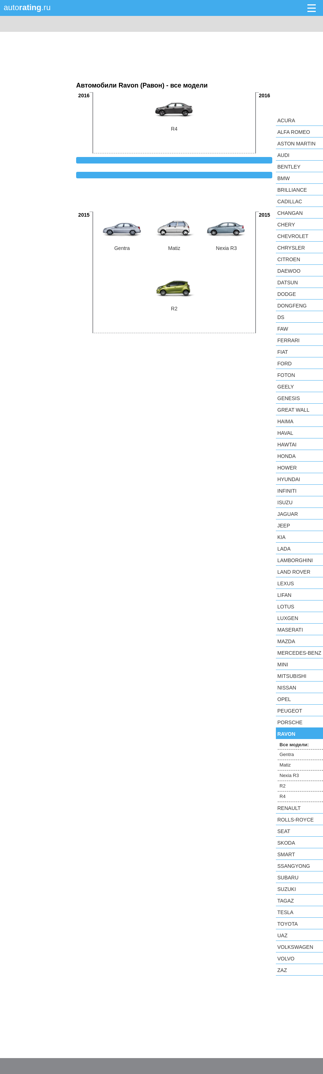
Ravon (286, 734)
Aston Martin (296, 144)
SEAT (283, 831)
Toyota (287, 924)
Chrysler (291, 248)
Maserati (290, 630)
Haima (285, 421)
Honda (286, 456)
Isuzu (285, 502)
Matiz (285, 765)
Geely (285, 387)
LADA (284, 549)
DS (280, 317)
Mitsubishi (291, 676)
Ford (284, 363)
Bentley (289, 167)
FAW (282, 329)
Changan (290, 213)
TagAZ (285, 901)
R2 (282, 786)
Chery (286, 225)
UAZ (282, 935)
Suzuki (286, 889)
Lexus (285, 583)
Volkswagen (295, 947)
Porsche (289, 722)
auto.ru (27, 7)
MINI (282, 664)
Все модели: (294, 744)
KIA (281, 537)
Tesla (285, 912)
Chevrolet (292, 236)
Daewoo (289, 271)
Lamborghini (295, 560)
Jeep (283, 525)
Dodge (286, 294)
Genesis (288, 398)
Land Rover (293, 572)
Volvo (285, 958)
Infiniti (287, 491)
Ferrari (288, 340)
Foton (286, 375)
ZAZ (282, 970)
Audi (283, 155)
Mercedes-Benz (299, 653)
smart (286, 854)
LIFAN (284, 595)
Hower (287, 468)
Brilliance (292, 190)
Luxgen (287, 618)
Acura (286, 120)
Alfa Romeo (293, 132)
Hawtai (287, 444)
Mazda (286, 641)
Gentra (286, 754)
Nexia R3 (289, 775)
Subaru (287, 877)
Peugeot (289, 711)
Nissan (286, 688)
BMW (283, 178)
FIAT (282, 352)
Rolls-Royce (295, 820)
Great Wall (293, 410)
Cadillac (289, 201)
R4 (282, 796)
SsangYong (293, 866)
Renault (289, 808)
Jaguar (287, 514)
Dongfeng (292, 306)
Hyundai (288, 479)
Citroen (288, 259)
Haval (285, 433)
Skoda (286, 843)
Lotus (285, 607)
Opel (284, 699)
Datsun (287, 282)
